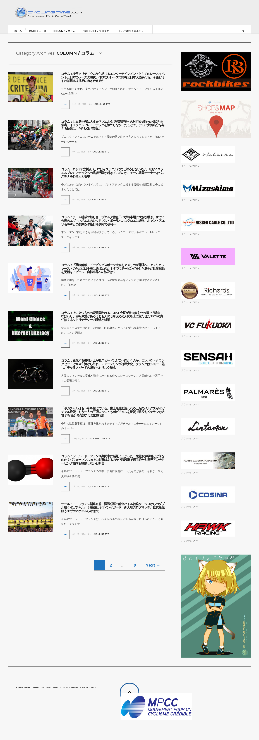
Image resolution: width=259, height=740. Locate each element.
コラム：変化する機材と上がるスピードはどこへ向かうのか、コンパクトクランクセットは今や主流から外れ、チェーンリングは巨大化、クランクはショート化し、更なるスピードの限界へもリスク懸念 (112, 367)
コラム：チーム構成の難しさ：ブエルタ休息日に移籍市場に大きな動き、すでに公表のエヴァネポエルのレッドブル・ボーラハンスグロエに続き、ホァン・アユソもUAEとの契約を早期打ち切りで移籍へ (112, 224)
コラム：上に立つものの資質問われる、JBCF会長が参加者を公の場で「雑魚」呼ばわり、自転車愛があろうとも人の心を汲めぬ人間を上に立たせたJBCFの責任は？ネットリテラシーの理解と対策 (112, 320)
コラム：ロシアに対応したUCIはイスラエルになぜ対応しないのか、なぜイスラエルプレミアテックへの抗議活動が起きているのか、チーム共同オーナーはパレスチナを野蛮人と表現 (112, 176)
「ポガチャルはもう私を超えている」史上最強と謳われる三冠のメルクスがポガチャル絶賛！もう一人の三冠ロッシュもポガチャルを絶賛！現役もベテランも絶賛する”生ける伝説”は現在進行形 (112, 415)
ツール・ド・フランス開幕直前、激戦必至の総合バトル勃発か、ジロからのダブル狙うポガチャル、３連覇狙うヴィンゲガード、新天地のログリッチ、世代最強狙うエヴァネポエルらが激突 (112, 511)
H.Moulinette (102, 108)
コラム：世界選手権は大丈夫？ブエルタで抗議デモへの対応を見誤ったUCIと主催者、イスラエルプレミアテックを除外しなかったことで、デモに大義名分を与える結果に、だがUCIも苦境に (112, 128)
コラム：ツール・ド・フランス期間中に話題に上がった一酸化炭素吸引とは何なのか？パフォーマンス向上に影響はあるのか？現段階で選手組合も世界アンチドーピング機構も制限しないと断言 (112, 463)
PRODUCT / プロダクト (97, 31)
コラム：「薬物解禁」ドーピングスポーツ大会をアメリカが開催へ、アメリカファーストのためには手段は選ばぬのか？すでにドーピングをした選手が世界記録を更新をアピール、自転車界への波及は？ (112, 272)
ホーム (18, 31)
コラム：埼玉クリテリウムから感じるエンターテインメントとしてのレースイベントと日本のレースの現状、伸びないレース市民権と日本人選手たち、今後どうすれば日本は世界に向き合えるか (112, 81)
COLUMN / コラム (65, 31)
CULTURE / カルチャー (132, 31)
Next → (152, 568)
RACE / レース (37, 31)
